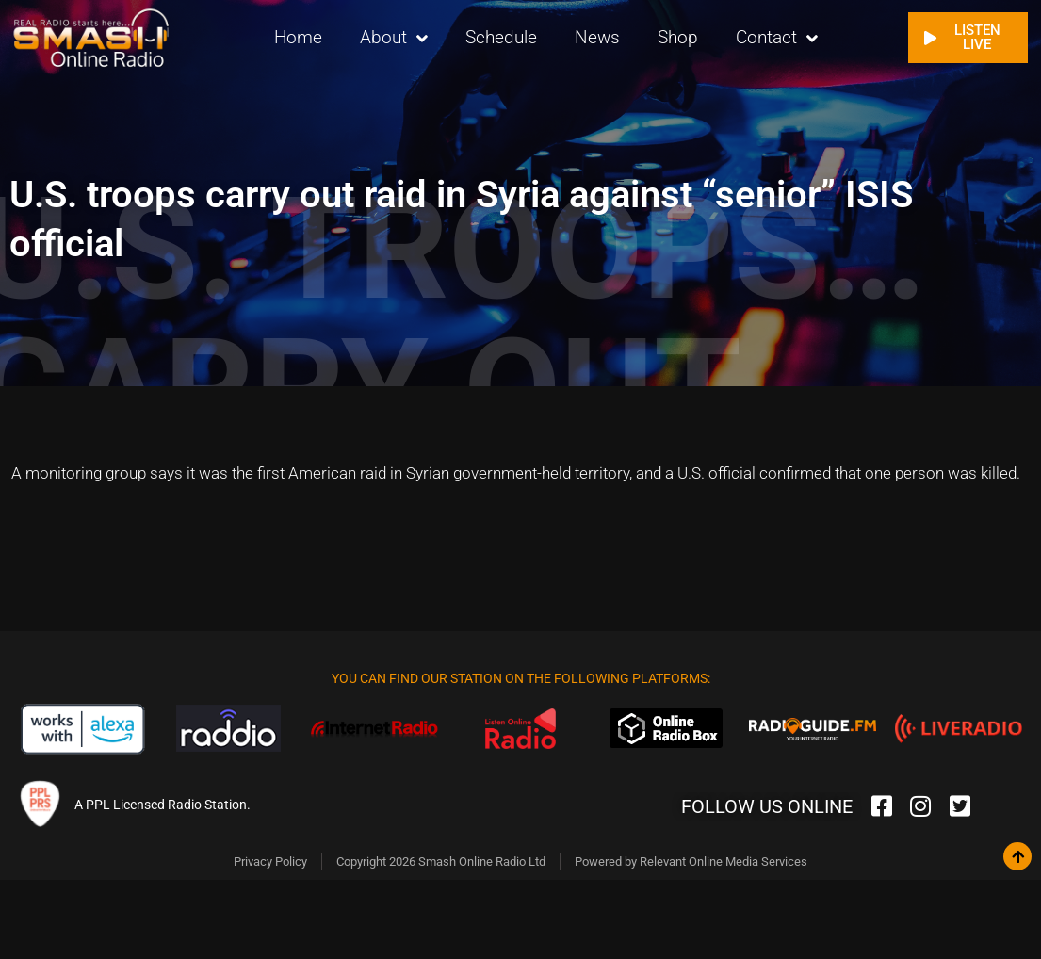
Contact (777, 38)
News (597, 37)
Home (298, 37)
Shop (678, 37)
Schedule (501, 37)
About (394, 38)
